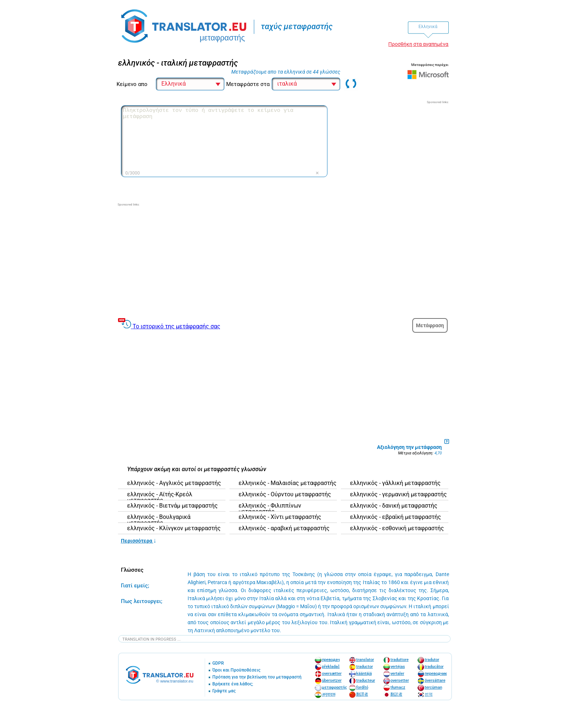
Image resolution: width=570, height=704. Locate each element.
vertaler (397, 673)
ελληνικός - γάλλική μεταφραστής (395, 483)
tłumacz (397, 687)
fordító (362, 687)
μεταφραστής (334, 687)
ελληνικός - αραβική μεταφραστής (284, 528)
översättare (435, 680)
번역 (429, 694)
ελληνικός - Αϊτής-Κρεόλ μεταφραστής (159, 497)
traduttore (399, 659)
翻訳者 (396, 694)
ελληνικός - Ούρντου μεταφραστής (285, 494)
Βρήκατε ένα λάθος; (232, 684)
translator (365, 659)
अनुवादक (328, 694)
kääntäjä (364, 673)
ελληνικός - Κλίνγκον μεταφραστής (174, 528)
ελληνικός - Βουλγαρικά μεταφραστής (158, 520)
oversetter (399, 680)
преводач (331, 659)
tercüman (433, 687)
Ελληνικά (427, 26)
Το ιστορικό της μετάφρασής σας (176, 326)
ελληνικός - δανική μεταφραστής (393, 505)
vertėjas (397, 666)
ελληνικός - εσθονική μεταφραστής (397, 528)
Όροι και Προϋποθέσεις (236, 670)
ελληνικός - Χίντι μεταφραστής (280, 517)
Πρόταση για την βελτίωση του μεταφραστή (257, 677)
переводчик (436, 673)
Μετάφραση (430, 325)
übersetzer (332, 680)
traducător (434, 666)
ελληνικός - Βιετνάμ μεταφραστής (172, 505)
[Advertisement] (394, 150)
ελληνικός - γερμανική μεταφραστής (398, 494)
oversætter (332, 673)
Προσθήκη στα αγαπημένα (418, 44)
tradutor (432, 659)
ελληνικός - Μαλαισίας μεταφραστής (288, 483)
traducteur (365, 680)
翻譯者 (362, 694)
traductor (364, 666)
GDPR (218, 663)
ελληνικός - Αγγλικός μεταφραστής (174, 483)
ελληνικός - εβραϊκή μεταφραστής (395, 517)
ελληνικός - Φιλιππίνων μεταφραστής (270, 508)
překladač (331, 666)
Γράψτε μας (224, 691)
